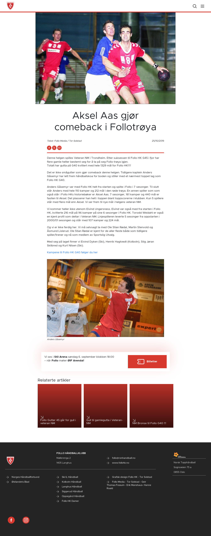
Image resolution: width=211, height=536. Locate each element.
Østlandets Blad (17, 482)
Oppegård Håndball (70, 496)
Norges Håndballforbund (22, 477)
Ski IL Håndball (67, 477)
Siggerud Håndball (69, 491)
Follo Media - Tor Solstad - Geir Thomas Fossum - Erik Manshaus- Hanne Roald (129, 485)
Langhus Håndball (69, 487)
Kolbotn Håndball (68, 482)
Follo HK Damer (67, 501)
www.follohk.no (118, 463)
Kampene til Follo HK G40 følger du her (72, 252)
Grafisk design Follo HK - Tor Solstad (129, 477)
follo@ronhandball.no (121, 458)
